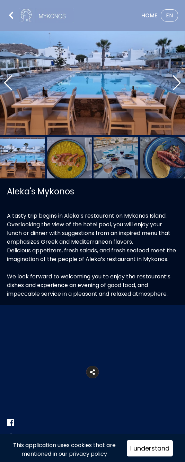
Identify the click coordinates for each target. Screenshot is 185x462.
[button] (92, 372)
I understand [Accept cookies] (149, 448)
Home (149, 15)
